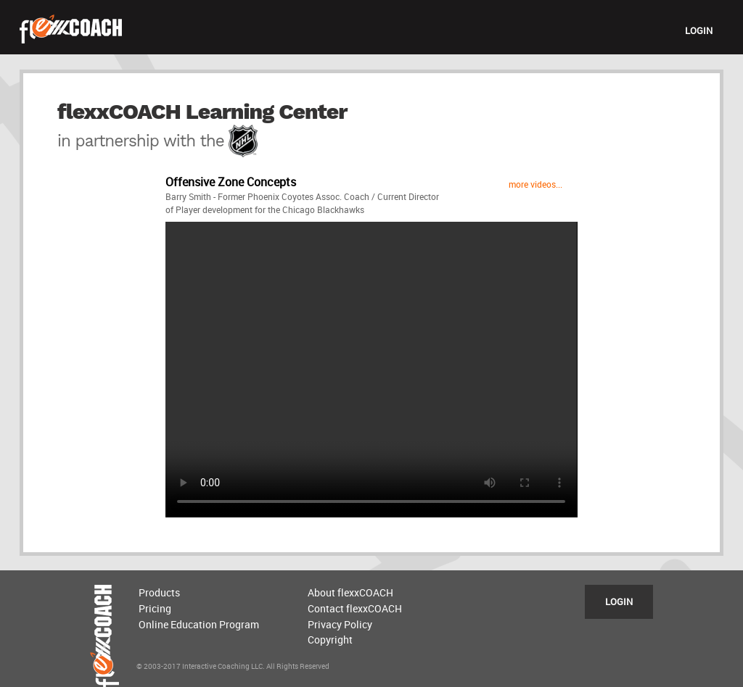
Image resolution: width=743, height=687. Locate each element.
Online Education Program (199, 624)
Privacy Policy (340, 624)
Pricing (155, 608)
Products (159, 592)
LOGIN (699, 30)
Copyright (330, 639)
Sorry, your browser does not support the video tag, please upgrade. (371, 369)
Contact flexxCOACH (355, 608)
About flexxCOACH (350, 592)
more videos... (535, 184)
